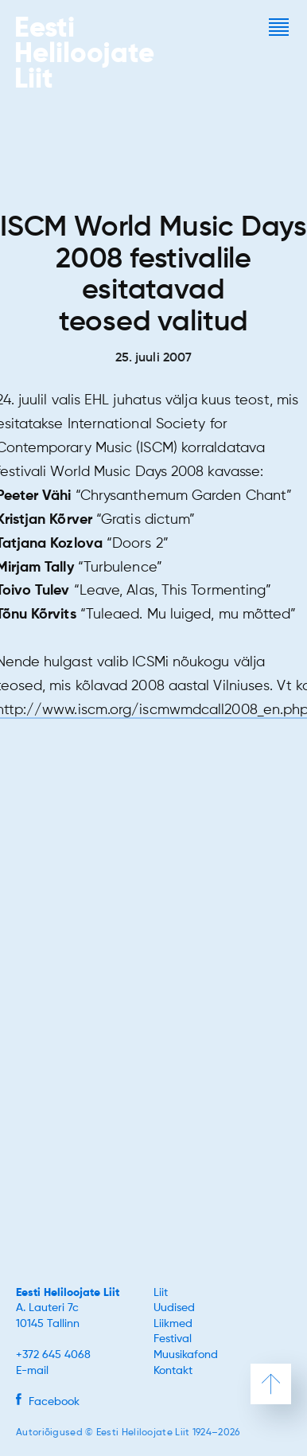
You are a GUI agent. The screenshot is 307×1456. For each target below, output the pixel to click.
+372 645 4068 (53, 1354)
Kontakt (173, 1370)
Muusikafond (186, 1354)
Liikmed (173, 1323)
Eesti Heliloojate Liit (67, 1292)
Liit (161, 1292)
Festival (173, 1339)
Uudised (174, 1308)
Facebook (48, 1401)
